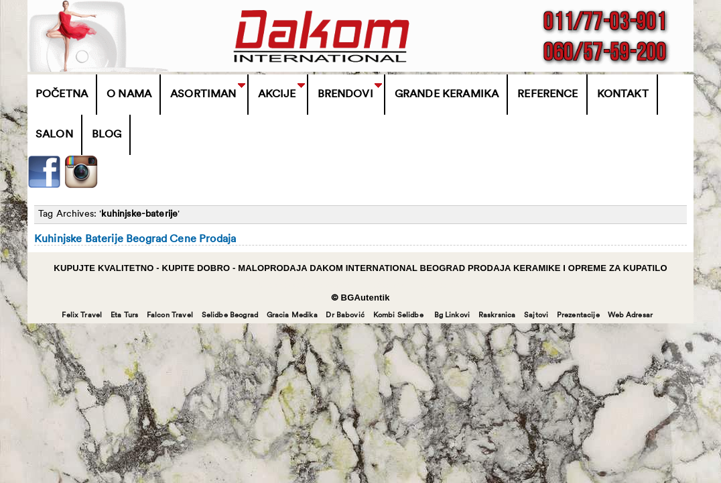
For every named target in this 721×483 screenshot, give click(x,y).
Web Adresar (630, 315)
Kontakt (623, 94)
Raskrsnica (497, 315)
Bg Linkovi (452, 315)
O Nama (129, 94)
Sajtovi (536, 315)
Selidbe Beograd (230, 315)
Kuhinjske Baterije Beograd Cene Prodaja (135, 239)
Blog (107, 134)
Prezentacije (578, 315)
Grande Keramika (447, 94)
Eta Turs (124, 315)
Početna (62, 94)
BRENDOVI (345, 94)
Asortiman (203, 94)
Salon (54, 134)
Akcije (277, 94)
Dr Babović (345, 315)
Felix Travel (82, 315)
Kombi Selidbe (398, 315)
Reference (547, 94)
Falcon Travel (170, 315)
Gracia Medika (292, 315)
